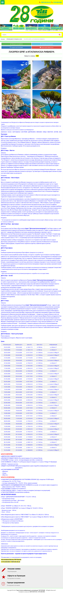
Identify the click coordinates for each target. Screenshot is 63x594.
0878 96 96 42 (46, 2)
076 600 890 (57, 2)
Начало (3, 39)
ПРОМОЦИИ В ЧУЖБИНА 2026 (14, 39)
